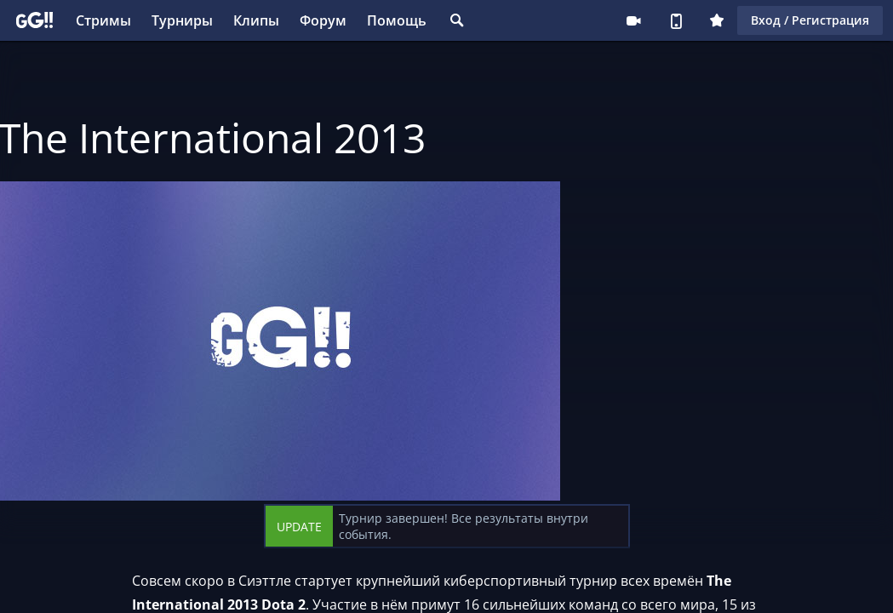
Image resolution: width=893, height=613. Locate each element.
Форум (323, 20)
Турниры (182, 20)
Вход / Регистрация (810, 20)
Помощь (396, 20)
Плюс (716, 20)
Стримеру (633, 20)
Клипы (256, 20)
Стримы (103, 20)
